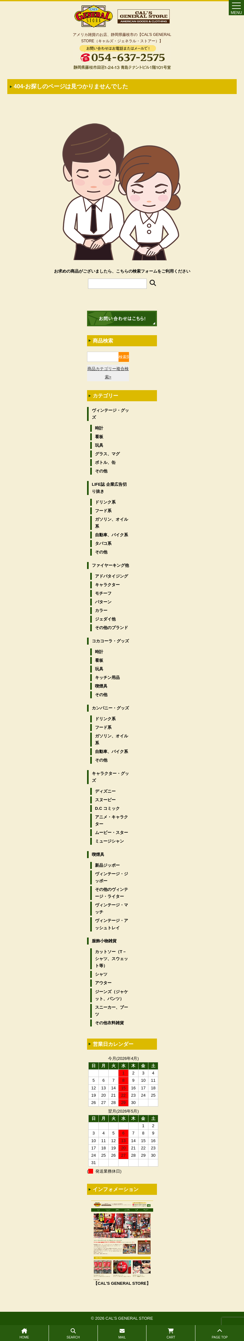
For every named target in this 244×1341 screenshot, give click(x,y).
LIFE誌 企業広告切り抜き (109, 488)
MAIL (122, 1333)
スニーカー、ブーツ (111, 1011)
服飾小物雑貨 (104, 940)
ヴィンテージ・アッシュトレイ (111, 924)
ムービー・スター (111, 832)
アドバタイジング (111, 576)
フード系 (103, 510)
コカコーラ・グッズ (110, 641)
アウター (103, 982)
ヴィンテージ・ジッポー (111, 877)
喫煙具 (101, 686)
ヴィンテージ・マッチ (111, 908)
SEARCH (73, 1333)
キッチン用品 (107, 677)
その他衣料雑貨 (109, 1022)
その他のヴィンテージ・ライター (111, 893)
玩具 (99, 445)
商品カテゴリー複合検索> (108, 372)
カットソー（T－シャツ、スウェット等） (111, 958)
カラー (101, 610)
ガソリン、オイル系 (111, 523)
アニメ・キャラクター (111, 820)
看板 (99, 436)
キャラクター (107, 584)
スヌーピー (105, 799)
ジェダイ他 (105, 619)
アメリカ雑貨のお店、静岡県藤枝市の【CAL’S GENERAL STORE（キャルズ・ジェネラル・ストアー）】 (122, 37)
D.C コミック (107, 808)
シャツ (101, 974)
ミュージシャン (109, 841)
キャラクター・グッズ (110, 777)
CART (170, 1333)
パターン (103, 601)
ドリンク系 (105, 502)
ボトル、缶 (105, 462)
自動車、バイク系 (111, 534)
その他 (101, 471)
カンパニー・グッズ (110, 708)
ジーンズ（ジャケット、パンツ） (111, 995)
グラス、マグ (107, 453)
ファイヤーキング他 (110, 565)
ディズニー (105, 791)
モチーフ (103, 593)
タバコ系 (103, 543)
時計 (99, 428)
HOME (24, 1333)
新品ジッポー (107, 865)
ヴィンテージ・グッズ (110, 414)
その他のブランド (111, 627)
